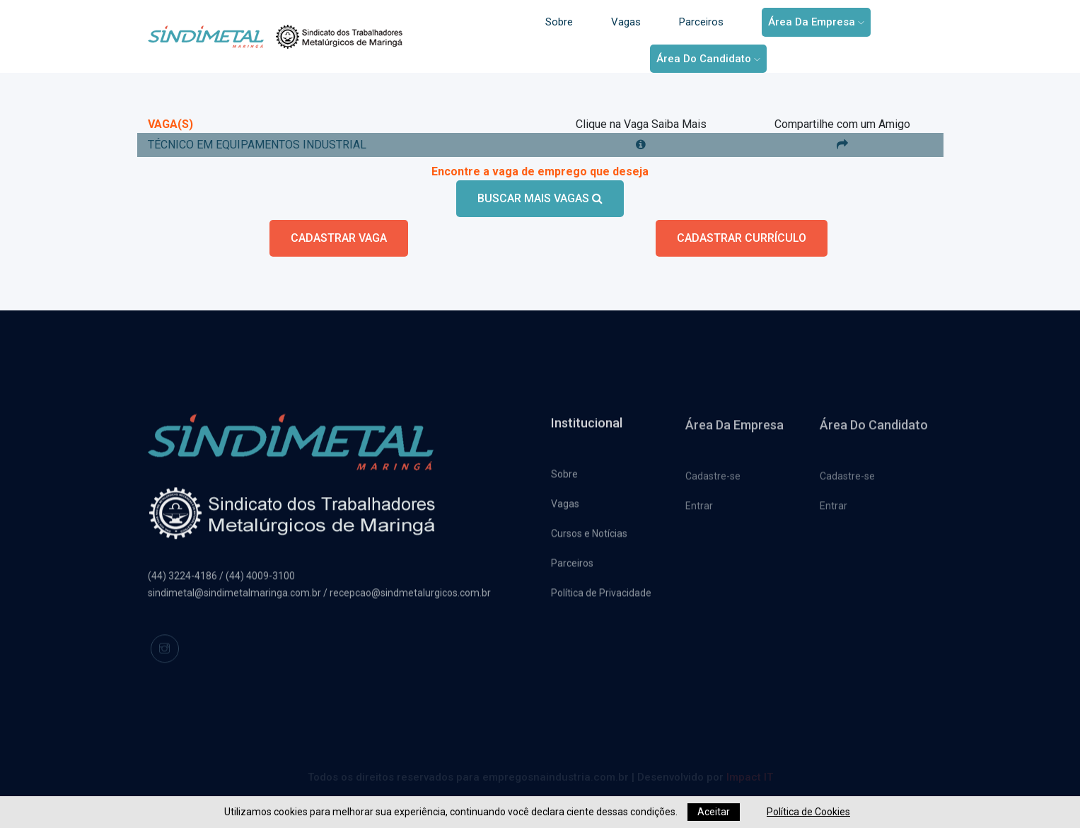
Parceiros (701, 22)
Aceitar (713, 811)
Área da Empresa (816, 22)
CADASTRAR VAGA (339, 238)
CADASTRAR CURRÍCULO (741, 238)
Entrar (699, 510)
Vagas (626, 22)
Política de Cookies (808, 811)
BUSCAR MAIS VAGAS (540, 198)
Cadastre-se (713, 480)
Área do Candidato (708, 58)
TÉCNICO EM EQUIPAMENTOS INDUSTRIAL (257, 144)
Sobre (559, 22)
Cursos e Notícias (589, 536)
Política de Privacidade (601, 596)
